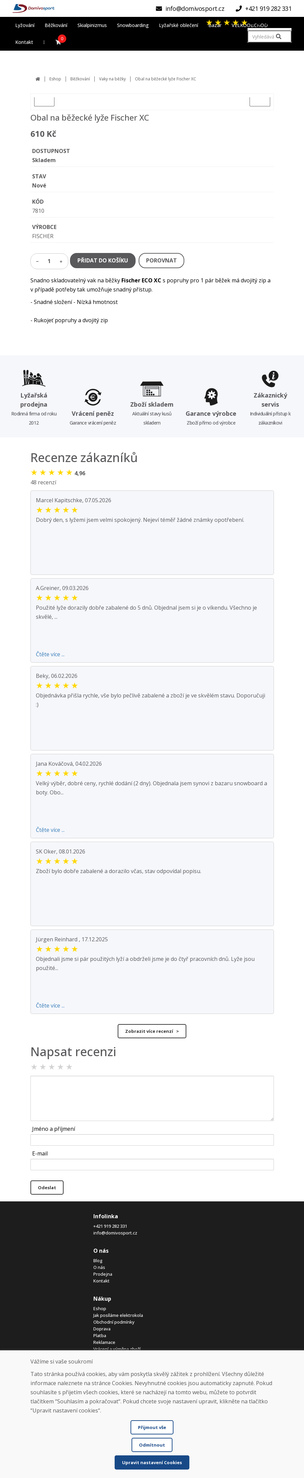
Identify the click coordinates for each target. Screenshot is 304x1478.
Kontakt (101, 1281)
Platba (99, 1335)
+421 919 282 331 (110, 1226)
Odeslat (47, 1187)
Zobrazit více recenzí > (152, 1031)
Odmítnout (152, 1445)
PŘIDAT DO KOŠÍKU (102, 260)
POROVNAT (161, 260)
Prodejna (102, 1274)
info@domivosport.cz (115, 1233)
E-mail (40, 1153)
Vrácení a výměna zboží (117, 1349)
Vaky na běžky (112, 79)
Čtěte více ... (50, 654)
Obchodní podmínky (114, 1322)
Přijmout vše (152, 1427)
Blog (97, 1260)
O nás (99, 1267)
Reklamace (104, 1342)
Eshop (55, 79)
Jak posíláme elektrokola (118, 1315)
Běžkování (80, 79)
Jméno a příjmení (53, 1128)
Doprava (102, 1329)
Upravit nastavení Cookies (152, 1462)
